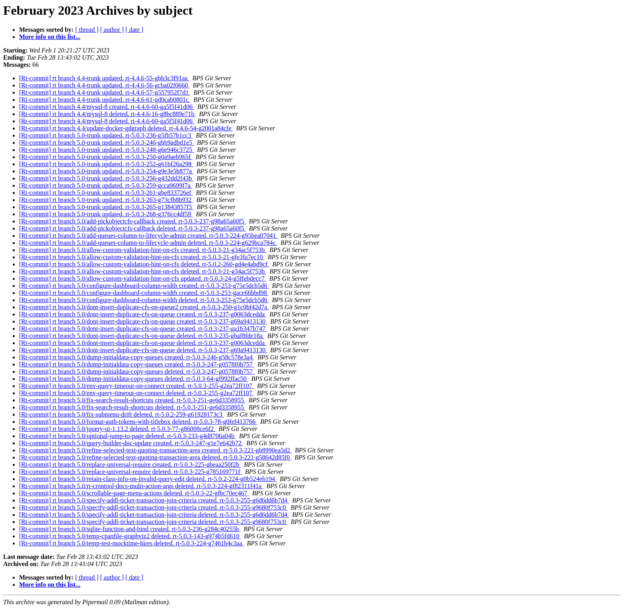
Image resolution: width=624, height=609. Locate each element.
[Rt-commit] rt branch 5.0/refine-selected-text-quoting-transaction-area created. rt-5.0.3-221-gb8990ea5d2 (155, 450)
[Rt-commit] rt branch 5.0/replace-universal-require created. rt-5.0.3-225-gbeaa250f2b (130, 464)
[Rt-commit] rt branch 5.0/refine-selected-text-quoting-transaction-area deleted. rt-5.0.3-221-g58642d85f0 (155, 457)
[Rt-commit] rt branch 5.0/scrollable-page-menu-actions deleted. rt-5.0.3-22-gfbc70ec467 (134, 493)
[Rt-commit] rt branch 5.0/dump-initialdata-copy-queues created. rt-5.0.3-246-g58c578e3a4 (136, 357)
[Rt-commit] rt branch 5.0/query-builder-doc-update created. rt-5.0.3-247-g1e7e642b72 (131, 443)
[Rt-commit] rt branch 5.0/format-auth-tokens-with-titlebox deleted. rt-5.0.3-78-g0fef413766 (138, 421)
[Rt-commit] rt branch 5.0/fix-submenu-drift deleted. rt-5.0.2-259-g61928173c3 (121, 414)
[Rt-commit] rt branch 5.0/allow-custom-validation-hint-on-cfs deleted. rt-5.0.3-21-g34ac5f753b (142, 271)
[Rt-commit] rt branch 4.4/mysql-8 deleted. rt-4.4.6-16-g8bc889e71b (107, 114)
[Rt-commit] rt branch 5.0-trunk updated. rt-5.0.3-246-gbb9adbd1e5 (106, 142)
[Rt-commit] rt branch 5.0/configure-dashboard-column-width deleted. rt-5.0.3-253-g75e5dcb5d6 (144, 300)
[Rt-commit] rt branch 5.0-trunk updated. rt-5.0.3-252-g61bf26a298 (106, 164)
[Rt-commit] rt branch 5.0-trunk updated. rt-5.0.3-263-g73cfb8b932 (106, 199)
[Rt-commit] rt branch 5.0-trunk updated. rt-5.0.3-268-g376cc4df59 (106, 214)
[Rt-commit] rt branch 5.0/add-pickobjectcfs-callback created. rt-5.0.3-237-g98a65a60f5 (132, 221)
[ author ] (112, 29)
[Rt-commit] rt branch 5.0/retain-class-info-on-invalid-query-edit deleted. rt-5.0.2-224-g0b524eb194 (148, 478)
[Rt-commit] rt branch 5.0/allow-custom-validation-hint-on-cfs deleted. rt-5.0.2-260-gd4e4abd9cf (144, 264)
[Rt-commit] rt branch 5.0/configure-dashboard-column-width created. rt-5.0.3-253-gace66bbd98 (143, 292)
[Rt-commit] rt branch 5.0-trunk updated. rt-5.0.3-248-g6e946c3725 (106, 149)
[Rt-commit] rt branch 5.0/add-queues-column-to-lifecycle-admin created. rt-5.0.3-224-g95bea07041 (148, 235)
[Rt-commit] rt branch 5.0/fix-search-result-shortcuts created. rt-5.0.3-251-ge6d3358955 (132, 400)
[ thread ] (87, 29)
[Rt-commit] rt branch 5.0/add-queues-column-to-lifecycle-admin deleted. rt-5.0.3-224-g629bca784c (148, 242)
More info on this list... (49, 36)
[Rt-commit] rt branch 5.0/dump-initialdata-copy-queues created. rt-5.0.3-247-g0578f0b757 (136, 364)
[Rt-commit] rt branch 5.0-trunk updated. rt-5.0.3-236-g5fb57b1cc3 (106, 135)
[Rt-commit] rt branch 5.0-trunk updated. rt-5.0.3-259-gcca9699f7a (105, 185)
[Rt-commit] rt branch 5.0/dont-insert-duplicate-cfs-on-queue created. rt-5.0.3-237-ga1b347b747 (143, 328)
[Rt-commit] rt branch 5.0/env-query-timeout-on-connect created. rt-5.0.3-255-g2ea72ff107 (136, 385)
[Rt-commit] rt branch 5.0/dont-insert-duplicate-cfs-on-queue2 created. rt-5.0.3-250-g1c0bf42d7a (144, 307)
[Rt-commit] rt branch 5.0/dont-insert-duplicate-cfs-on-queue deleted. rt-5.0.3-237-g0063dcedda (142, 342)
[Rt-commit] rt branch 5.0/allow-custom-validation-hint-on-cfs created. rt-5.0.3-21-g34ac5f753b (142, 249)
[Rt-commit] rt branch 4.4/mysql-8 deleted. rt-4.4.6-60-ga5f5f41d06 (106, 121)
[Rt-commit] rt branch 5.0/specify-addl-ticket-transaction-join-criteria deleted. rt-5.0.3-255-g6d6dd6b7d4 (154, 514)
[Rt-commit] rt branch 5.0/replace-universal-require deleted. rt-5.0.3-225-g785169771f (130, 471)
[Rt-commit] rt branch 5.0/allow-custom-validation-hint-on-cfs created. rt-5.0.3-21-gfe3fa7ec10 (142, 257)
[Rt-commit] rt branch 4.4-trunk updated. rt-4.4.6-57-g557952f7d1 (104, 92)
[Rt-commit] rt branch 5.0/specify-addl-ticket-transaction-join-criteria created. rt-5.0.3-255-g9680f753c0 (153, 507)
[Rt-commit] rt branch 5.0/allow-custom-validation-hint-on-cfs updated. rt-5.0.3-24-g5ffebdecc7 (142, 278)
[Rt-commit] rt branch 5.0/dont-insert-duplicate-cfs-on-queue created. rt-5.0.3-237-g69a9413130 (143, 321)
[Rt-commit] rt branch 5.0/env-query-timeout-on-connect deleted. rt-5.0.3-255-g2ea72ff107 (136, 393)
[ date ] (134, 29)
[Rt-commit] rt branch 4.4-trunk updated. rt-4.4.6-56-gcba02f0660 (104, 85)
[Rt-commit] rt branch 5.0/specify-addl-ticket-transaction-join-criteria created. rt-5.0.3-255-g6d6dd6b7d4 (154, 500)
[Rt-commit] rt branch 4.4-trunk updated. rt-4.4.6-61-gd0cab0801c (104, 99)
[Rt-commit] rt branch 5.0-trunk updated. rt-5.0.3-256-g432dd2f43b (106, 178)
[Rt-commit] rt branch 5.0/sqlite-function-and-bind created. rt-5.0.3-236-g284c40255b (129, 529)
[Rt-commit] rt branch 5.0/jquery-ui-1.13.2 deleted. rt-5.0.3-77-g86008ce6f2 (117, 428)
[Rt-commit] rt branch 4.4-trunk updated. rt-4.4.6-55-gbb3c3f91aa (104, 78)
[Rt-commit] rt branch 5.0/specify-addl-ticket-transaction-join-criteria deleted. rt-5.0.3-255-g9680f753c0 (153, 521)
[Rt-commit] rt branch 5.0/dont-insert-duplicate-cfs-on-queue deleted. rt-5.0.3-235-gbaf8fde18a (141, 335)
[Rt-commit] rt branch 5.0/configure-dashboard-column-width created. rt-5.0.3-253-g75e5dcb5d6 (144, 285)
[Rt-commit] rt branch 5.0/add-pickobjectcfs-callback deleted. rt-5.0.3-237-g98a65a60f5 (132, 228)
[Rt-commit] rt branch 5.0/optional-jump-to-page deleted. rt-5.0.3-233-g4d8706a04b (127, 436)
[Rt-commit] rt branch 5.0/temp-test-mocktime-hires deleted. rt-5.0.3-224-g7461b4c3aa (131, 543)
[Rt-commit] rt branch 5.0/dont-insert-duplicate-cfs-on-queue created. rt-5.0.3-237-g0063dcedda (142, 314)
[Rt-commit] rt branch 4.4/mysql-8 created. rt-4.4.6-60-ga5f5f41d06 (106, 106)
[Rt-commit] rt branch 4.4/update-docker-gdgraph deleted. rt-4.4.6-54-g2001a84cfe (126, 128)
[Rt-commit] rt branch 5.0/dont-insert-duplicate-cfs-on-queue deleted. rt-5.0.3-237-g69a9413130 (143, 350)
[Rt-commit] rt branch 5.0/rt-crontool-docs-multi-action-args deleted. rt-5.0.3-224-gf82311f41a (141, 486)
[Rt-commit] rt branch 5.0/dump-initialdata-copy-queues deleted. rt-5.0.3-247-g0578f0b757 (136, 371)
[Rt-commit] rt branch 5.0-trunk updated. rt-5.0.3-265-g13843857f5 (106, 207)
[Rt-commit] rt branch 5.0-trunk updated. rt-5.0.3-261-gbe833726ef (106, 192)
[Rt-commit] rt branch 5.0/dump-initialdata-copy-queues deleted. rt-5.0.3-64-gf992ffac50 (133, 378)
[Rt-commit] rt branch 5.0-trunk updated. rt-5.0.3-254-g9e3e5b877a (106, 171)
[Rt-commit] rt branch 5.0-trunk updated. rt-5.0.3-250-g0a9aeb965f (105, 156)
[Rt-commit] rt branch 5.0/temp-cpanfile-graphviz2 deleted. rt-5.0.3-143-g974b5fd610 (130, 536)
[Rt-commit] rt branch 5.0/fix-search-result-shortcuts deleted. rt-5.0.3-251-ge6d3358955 (132, 407)
